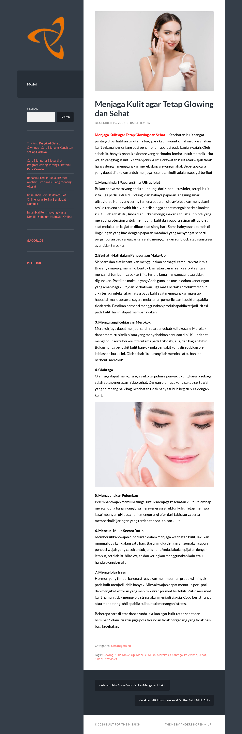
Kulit (118, 655)
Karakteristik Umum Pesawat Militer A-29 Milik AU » (174, 700)
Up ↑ (211, 724)
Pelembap (190, 655)
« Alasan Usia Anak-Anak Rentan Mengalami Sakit (132, 685)
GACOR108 (35, 240)
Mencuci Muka (146, 655)
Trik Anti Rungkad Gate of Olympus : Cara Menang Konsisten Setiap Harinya (50, 147)
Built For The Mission (123, 724)
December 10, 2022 (110, 122)
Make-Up (128, 655)
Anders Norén (192, 724)
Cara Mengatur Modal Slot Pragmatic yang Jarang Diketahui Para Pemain (49, 165)
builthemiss (140, 122)
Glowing (107, 655)
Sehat (202, 655)
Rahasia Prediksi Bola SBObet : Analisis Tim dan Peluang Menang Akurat (49, 182)
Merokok (163, 655)
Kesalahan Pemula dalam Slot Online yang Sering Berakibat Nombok (46, 199)
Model (32, 84)
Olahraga (176, 655)
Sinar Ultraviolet (106, 659)
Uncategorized (121, 645)
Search (33, 109)
